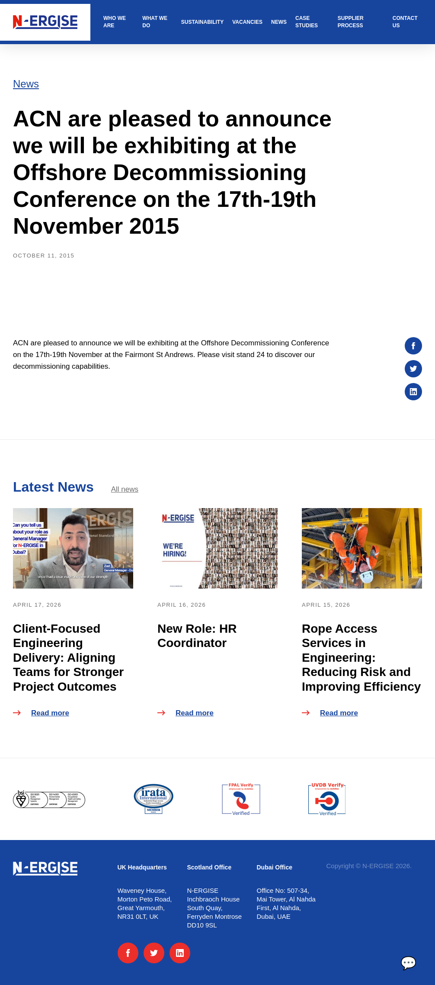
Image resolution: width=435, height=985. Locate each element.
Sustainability (202, 22)
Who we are (114, 22)
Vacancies (247, 22)
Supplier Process (351, 22)
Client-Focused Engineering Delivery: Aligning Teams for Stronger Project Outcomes (68, 657)
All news (124, 489)
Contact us (405, 22)
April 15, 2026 (326, 605)
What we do (154, 22)
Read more (41, 713)
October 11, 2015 (43, 255)
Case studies (306, 22)
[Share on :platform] (413, 345)
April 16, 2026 (181, 605)
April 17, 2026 (37, 605)
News (279, 22)
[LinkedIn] (180, 953)
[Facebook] (128, 953)
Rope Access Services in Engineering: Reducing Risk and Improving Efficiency (361, 657)
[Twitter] (154, 953)
